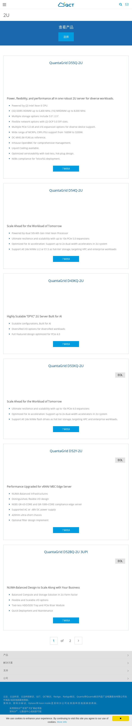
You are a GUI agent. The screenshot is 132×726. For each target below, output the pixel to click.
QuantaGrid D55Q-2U (66, 62)
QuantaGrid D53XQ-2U (66, 366)
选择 (66, 37)
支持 (5, 670)
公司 (5, 678)
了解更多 (66, 168)
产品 (5, 654)
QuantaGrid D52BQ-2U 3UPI (66, 552)
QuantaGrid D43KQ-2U (66, 280)
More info (62, 722)
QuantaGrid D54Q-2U (66, 190)
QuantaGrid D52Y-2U (66, 451)
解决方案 (8, 662)
